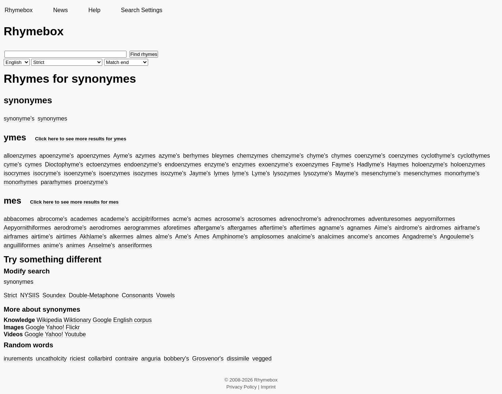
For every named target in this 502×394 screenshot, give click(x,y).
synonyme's (19, 118)
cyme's (13, 164)
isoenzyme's (80, 173)
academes (84, 219)
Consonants (137, 295)
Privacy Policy (241, 387)
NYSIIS (29, 295)
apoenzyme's (56, 156)
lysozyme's (318, 173)
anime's (53, 245)
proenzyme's (91, 182)
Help (94, 10)
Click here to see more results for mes (74, 202)
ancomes (387, 236)
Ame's (183, 236)
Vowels (165, 295)
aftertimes (302, 228)
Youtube (75, 334)
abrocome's (52, 219)
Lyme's (261, 173)
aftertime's (273, 228)
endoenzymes (183, 164)
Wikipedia (49, 320)
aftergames (242, 228)
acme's (182, 219)
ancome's (359, 236)
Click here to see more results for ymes (80, 139)
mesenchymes (422, 173)
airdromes (438, 228)
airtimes (66, 236)
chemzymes (252, 156)
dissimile (238, 358)
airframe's (467, 228)
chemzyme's (287, 156)
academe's (114, 219)
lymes (221, 173)
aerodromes (105, 228)
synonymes (52, 118)
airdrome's (408, 228)
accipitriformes (150, 219)
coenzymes (403, 156)
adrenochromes (344, 219)
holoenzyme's (429, 164)
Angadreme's (419, 236)
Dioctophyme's (64, 164)
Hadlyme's (370, 164)
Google (102, 320)
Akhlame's (93, 236)
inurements (18, 358)
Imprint (268, 387)
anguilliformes (22, 245)
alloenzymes (20, 156)
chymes (341, 156)
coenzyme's (370, 156)
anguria (151, 358)
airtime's (42, 236)
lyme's (240, 173)
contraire (126, 358)
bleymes (223, 156)
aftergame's (209, 228)
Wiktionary (77, 320)
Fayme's (343, 164)
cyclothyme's (438, 156)
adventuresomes (389, 219)
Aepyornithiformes (27, 228)
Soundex (54, 295)
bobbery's (176, 358)
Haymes (398, 164)
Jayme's (199, 173)
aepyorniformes (435, 219)
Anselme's (101, 245)
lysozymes (286, 173)
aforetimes (177, 228)
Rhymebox (18, 10)
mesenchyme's (381, 173)
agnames (359, 228)
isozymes (145, 173)
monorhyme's (462, 173)
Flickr (73, 327)
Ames (201, 236)
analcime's (301, 236)
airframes (16, 236)
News (60, 10)
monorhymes (20, 182)
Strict (10, 295)
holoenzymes (468, 164)
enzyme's (216, 164)
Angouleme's (456, 236)
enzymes (244, 164)
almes (144, 236)
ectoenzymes (103, 164)
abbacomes (19, 219)
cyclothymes (474, 156)
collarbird (100, 358)
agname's (331, 228)
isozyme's (173, 173)
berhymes (196, 156)
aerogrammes (142, 228)
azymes (145, 156)
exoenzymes (312, 164)
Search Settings (141, 10)
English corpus (132, 320)
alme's (163, 236)
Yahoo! (55, 327)
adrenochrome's (300, 219)
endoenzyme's (143, 164)
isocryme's (47, 173)
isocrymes (17, 173)
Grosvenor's (208, 358)
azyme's (169, 156)
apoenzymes (93, 156)
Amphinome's (230, 236)
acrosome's (229, 219)
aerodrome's (70, 228)
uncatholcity (51, 358)
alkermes (121, 236)
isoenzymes (114, 173)
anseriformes (135, 245)
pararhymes (56, 182)
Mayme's (347, 173)
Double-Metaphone (93, 295)
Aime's (383, 228)
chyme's (317, 156)
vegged (262, 358)
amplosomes (267, 236)
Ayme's (122, 156)
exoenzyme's (276, 164)
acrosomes (262, 219)
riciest (77, 358)
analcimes (331, 236)
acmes (203, 219)
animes (75, 245)
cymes (33, 164)
